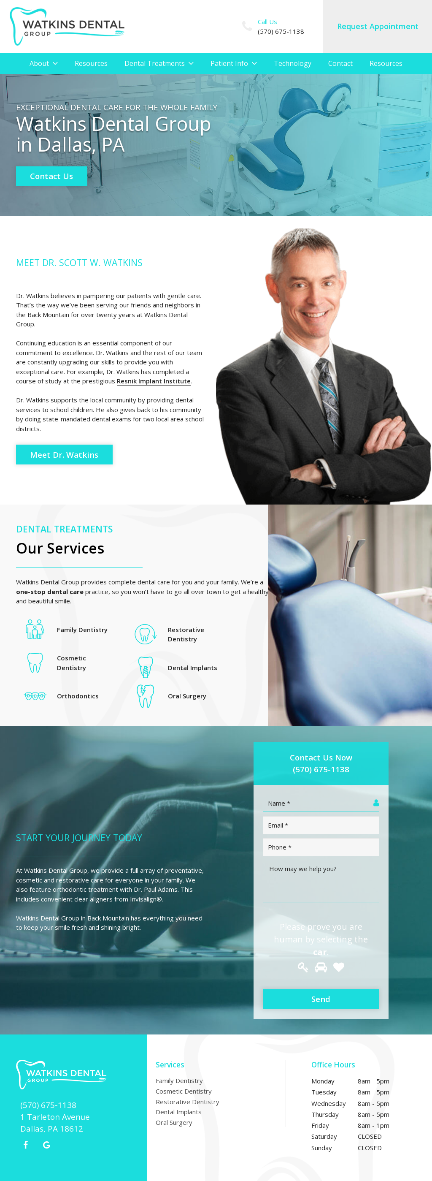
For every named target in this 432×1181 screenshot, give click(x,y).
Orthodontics (78, 696)
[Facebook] (25, 1145)
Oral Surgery (187, 696)
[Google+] (46, 1145)
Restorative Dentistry (186, 634)
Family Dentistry (82, 629)
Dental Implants (192, 667)
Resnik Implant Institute (154, 381)
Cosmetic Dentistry (71, 663)
